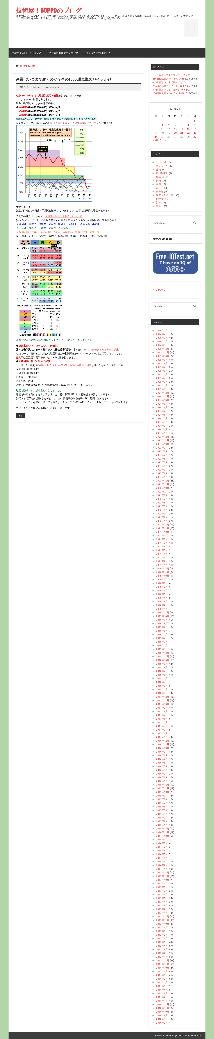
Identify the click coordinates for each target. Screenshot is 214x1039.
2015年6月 (162, 806)
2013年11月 (162, 876)
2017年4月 (162, 725)
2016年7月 (162, 758)
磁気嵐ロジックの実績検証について (76, 122)
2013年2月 (162, 908)
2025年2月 (162, 385)
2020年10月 (162, 575)
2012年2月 (162, 952)
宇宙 (158, 184)
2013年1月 (162, 912)
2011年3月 (162, 993)
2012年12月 (162, 916)
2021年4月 (162, 553)
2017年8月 (162, 711)
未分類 (159, 191)
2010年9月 (162, 1015)
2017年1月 (162, 736)
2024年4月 (162, 421)
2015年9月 (162, 795)
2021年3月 (162, 557)
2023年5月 (162, 462)
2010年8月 (162, 1018)
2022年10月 (162, 487)
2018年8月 (162, 667)
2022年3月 (162, 513)
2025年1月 (162, 388)
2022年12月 (162, 480)
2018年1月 (162, 692)
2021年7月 (162, 542)
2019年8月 (162, 623)
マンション (162, 165)
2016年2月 (162, 777)
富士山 (159, 187)
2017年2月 (162, 733)
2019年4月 (162, 637)
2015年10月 (162, 791)
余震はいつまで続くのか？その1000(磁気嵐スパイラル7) (63, 79)
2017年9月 (162, 707)
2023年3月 (162, 469)
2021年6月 (162, 546)
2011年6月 (162, 982)
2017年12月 (162, 696)
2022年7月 (162, 498)
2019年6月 (162, 630)
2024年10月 (162, 399)
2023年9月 (162, 447)
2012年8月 (162, 930)
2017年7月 (162, 714)
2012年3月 (162, 949)
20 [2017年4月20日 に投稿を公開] (175, 132)
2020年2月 (162, 604)
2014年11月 (162, 832)
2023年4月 (162, 465)
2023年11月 (162, 440)
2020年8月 (162, 583)
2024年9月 (162, 403)
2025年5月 (162, 374)
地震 (20, 415)
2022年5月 (162, 506)
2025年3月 (162, 381)
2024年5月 (162, 418)
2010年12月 (162, 1004)
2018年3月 (162, 685)
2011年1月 (162, 1000)
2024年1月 (162, 432)
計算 (158, 202)
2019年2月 (162, 645)
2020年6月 (162, 590)
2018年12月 (162, 652)
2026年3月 (162, 337)
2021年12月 (162, 524)
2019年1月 (162, 648)
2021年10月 (162, 531)
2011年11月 (162, 963)
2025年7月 (162, 366)
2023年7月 (162, 454)
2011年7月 (162, 978)
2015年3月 (162, 817)
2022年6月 (162, 502)
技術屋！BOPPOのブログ (49, 10)
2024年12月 (162, 392)
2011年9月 (162, 971)
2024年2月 (162, 429)
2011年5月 (162, 985)
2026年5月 (162, 330)
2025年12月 (162, 348)
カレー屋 (161, 162)
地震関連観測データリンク (63, 52)
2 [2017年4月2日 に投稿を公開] (194, 121)
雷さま (159, 206)
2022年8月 (162, 495)
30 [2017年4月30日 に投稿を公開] (194, 136)
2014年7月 (162, 846)
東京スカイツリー (166, 195)
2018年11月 (162, 656)
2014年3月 (162, 861)
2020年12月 (162, 568)
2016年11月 (162, 744)
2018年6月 (162, 674)
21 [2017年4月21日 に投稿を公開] (181, 132)
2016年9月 (162, 751)
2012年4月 (162, 945)
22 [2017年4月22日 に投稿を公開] (188, 132)
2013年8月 (162, 887)
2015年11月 (162, 788)
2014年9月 (162, 839)
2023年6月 (162, 458)
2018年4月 (162, 681)
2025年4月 (162, 377)
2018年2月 (162, 689)
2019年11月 (162, 612)
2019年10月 (162, 615)
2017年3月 (162, 729)
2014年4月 (162, 857)
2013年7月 (162, 890)
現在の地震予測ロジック (99, 52)
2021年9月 (162, 535)
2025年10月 (162, 355)
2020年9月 (162, 579)
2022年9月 (162, 491)
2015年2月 (162, 821)
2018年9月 (162, 663)
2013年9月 (162, 883)
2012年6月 (162, 938)
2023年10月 (162, 443)
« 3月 (155, 139)
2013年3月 (162, 905)
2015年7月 (162, 802)
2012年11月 (162, 919)
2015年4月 (162, 813)
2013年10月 (162, 879)
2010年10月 (162, 1011)
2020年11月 (162, 572)
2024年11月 (162, 396)
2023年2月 (162, 473)
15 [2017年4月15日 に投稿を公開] (188, 128)
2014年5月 (162, 854)
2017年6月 (162, 718)
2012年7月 (162, 934)
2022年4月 (162, 509)
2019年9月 (162, 619)
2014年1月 (162, 868)
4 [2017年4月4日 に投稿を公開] (162, 125)
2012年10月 (162, 923)
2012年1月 (162, 956)
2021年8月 (162, 539)
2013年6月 (162, 894)
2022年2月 (162, 517)
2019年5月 (162, 634)
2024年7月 (162, 410)
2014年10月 (162, 835)
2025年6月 (162, 370)
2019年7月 (162, 626)
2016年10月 (162, 747)
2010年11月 (162, 1007)
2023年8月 (162, 451)
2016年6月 (162, 762)
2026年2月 (162, 341)
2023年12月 (162, 436)
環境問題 (161, 198)
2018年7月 (162, 670)
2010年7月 (162, 1022)
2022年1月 (162, 520)
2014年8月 (162, 843)
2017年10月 (162, 703)
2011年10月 (162, 967)
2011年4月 (162, 989)
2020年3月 (162, 601)
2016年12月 (162, 740)
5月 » (163, 139)
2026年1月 (162, 344)
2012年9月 (162, 927)
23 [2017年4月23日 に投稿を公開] (194, 132)
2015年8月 (162, 799)
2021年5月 (162, 550)
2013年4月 (162, 901)
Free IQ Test (159, 289)
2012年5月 (162, 941)
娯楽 (158, 180)
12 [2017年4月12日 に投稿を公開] (168, 128)
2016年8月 (162, 755)
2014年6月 (162, 850)
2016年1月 (162, 780)
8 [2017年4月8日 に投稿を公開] (188, 125)
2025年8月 (162, 363)
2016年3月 (162, 773)
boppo (36, 87)
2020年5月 (162, 594)
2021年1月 (162, 564)
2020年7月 (162, 586)
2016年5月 (162, 766)
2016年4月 (162, 769)
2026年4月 (162, 333)
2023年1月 (162, 476)
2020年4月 (162, 597)
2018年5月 (162, 678)
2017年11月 (162, 700)
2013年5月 (162, 898)
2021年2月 (162, 561)
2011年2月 (162, 996)
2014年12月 (162, 828)
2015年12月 (162, 784)
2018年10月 (162, 659)
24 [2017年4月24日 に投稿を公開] (155, 136)
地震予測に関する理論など (26, 52)
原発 (158, 169)
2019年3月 (162, 641)
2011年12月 (162, 960)
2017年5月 (162, 722)
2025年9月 (162, 359)
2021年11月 (162, 528)
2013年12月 (162, 872)
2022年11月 (162, 484)
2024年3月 (162, 425)
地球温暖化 (162, 173)
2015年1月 (162, 824)
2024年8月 (162, 407)
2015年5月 (162, 810)
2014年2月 (162, 865)
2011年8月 (162, 974)
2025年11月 (162, 352)
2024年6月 (162, 414)
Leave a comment (51, 87)
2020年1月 (162, 608)
